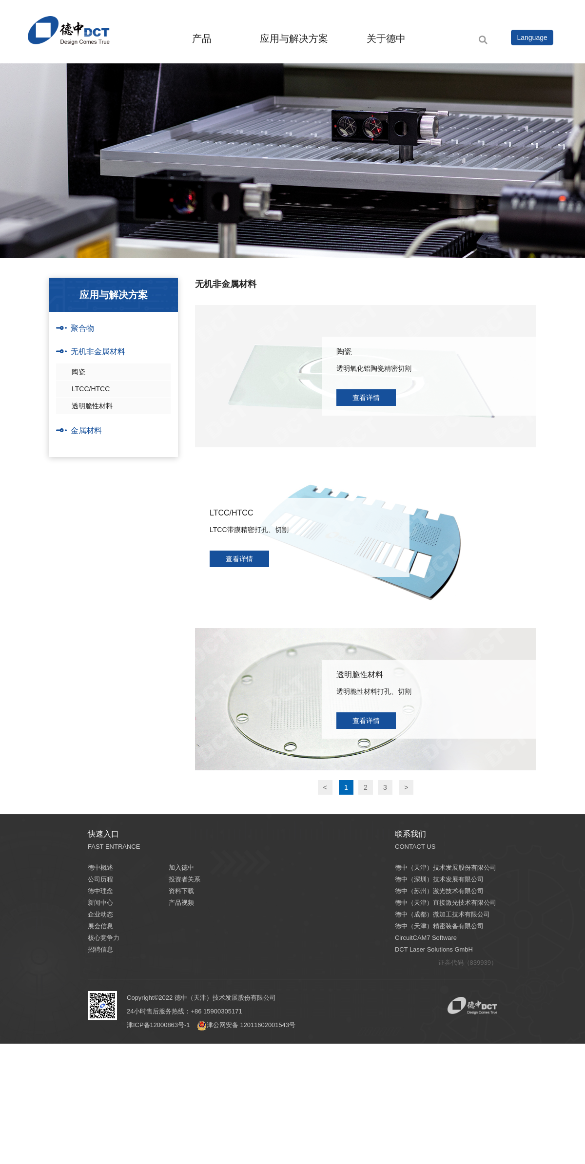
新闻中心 (100, 902)
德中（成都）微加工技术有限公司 (442, 914)
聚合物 (82, 328)
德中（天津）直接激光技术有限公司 (445, 902)
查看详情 (366, 397)
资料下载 (181, 891)
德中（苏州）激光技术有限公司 (439, 891)
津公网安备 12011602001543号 (246, 1025)
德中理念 (100, 891)
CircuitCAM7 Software (426, 937)
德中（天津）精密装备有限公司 (439, 926)
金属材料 (86, 430)
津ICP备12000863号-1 (158, 1025)
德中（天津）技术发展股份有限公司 (445, 867)
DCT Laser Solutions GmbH (434, 949)
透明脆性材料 (92, 406)
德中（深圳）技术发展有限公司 (439, 879)
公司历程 (100, 879)
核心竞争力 (103, 937)
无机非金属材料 (98, 351)
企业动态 (100, 914)
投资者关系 (184, 879)
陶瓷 (78, 372)
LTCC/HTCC (91, 389)
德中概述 (100, 867)
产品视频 (181, 902)
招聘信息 (100, 949)
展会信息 (100, 926)
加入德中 (181, 867)
